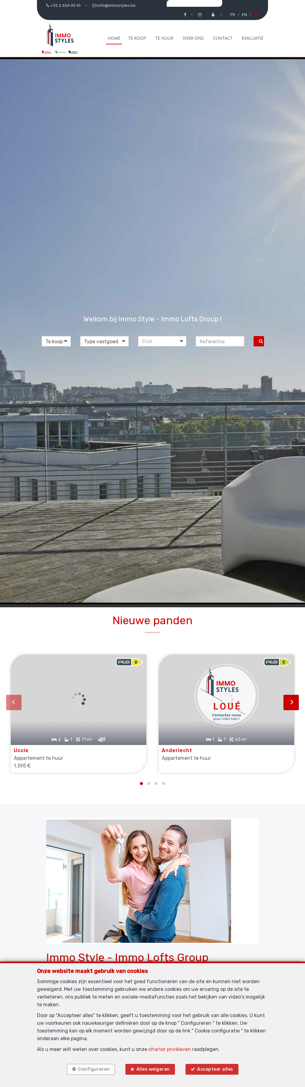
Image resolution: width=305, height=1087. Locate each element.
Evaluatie (252, 38)
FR (232, 14)
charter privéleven (169, 1049)
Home (114, 38)
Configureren (94, 1069)
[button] (162, 341)
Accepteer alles (215, 1069)
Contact (222, 38)
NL (256, 14)
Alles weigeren (153, 1069)
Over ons (193, 38)
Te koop (137, 38)
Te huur (164, 38)
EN (244, 14)
